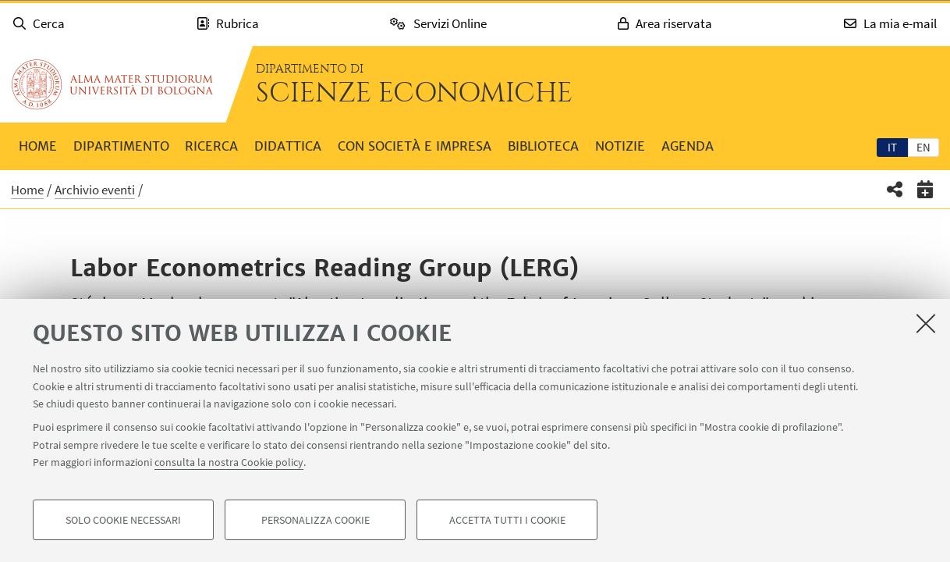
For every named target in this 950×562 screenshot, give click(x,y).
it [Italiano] (892, 147)
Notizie (620, 146)
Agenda (687, 146)
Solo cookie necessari (123, 520)
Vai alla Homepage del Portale (112, 84)
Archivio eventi (95, 189)
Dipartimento (121, 146)
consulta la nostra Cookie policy (228, 462)
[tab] (892, 147)
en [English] (923, 147)
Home (38, 146)
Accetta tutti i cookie (507, 520)
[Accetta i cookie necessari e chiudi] (925, 323)
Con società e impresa (414, 146)
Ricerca (211, 146)
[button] (895, 189)
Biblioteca (543, 146)
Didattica (287, 146)
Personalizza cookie (315, 520)
